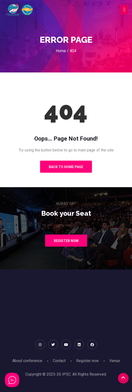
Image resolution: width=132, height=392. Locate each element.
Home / (62, 51)
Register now (87, 360)
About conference (27, 360)
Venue (114, 360)
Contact (59, 360)
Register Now (66, 241)
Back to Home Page (66, 167)
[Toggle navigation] (124, 10)
